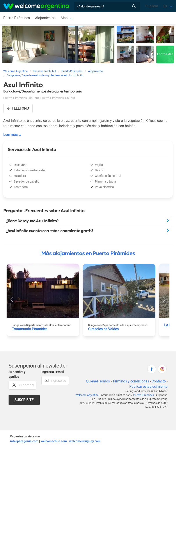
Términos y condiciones (130, 381)
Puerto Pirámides (16, 18)
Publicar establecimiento (148, 386)
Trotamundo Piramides (29, 329)
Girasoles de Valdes (103, 329)
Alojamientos (45, 18)
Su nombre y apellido (17, 374)
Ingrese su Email (52, 372)
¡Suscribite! (24, 400)
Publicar (151, 6)
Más (64, 18)
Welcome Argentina (87, 395)
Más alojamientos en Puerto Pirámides (88, 253)
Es (165, 6)
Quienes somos (98, 381)
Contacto (159, 381)
